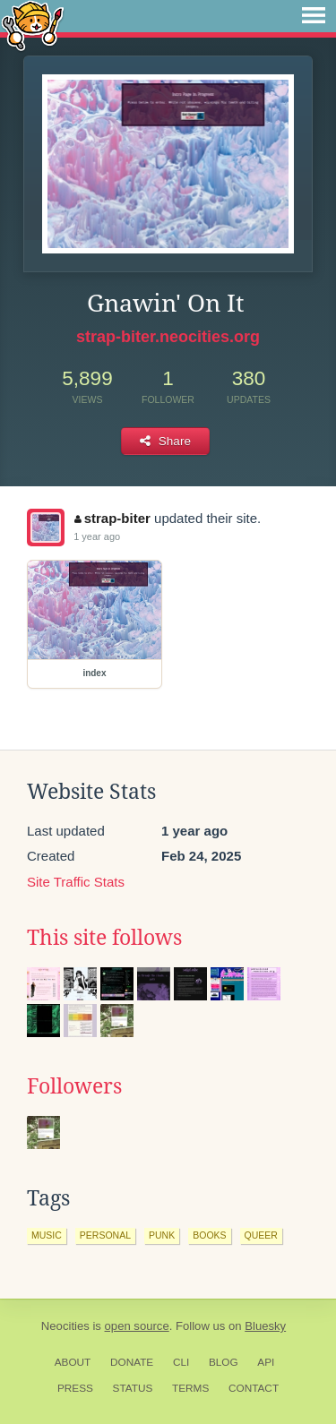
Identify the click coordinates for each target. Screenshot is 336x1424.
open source (137, 1326)
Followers (74, 1086)
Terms (190, 1388)
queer (261, 1235)
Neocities (65, 1326)
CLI (181, 1362)
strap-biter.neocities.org (168, 337)
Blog (223, 1362)
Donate (131, 1362)
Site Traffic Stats (76, 881)
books (209, 1235)
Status (133, 1388)
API (265, 1362)
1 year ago (96, 536)
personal (105, 1235)
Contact (253, 1388)
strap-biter (112, 518)
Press (75, 1388)
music (46, 1235)
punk (162, 1235)
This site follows (104, 937)
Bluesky (265, 1326)
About (73, 1362)
